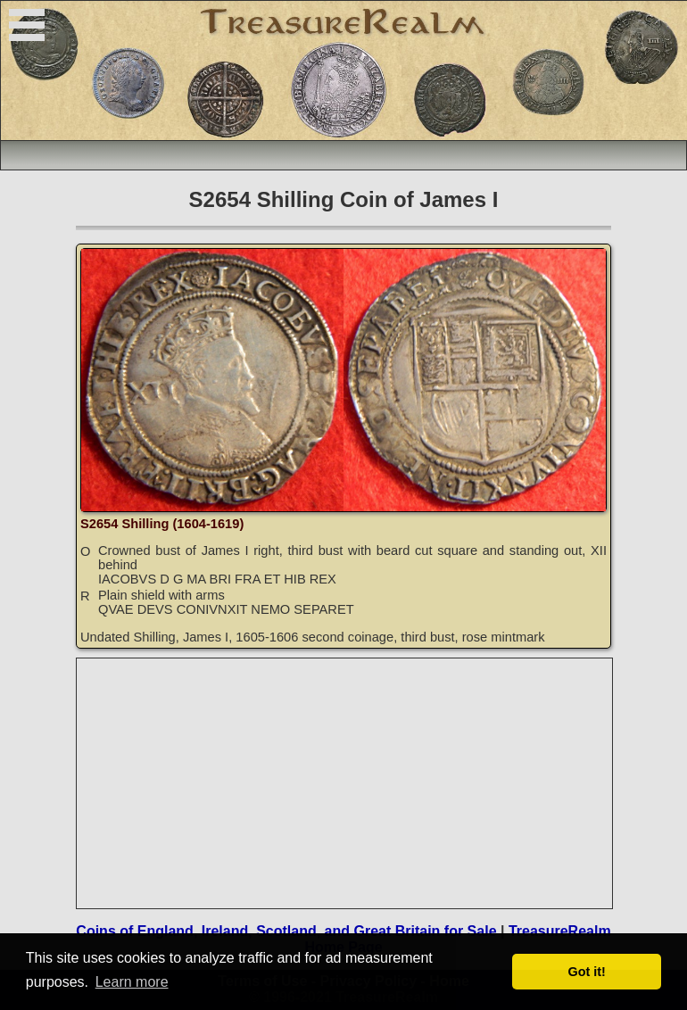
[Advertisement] (345, 783)
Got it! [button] (587, 971)
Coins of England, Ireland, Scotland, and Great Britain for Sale (286, 931)
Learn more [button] (132, 981)
